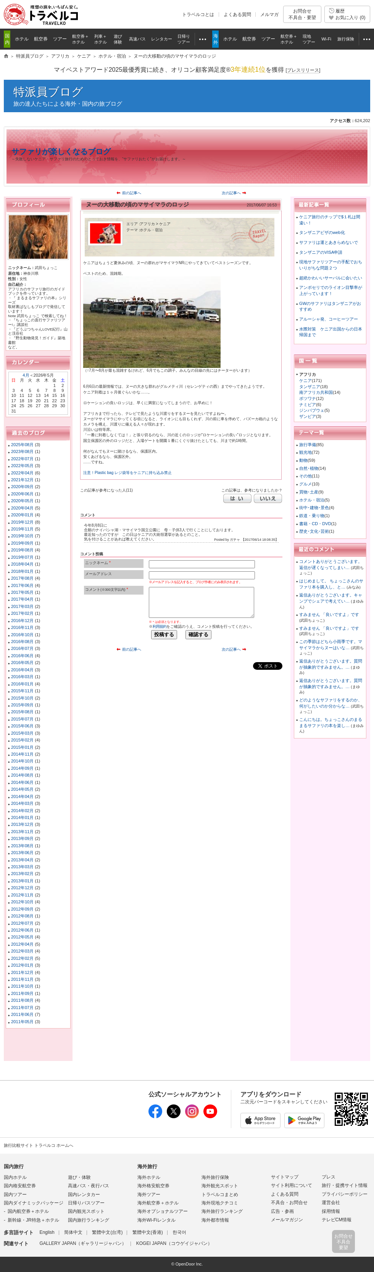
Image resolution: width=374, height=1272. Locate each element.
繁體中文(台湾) (107, 1232)
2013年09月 (22, 838)
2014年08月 (22, 775)
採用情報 (331, 1211)
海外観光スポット (220, 1185)
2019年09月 (22, 543)
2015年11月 (22, 690)
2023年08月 (22, 451)
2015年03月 (22, 733)
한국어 (179, 1232)
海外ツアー (148, 1194)
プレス (328, 1177)
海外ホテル (148, 1177)
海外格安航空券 (153, 1185)
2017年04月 (22, 599)
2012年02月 (22, 958)
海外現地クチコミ (220, 1203)
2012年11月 (22, 895)
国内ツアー (15, 1194)
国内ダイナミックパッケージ (33, 1203)
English (46, 1232)
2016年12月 (22, 620)
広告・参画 (282, 1211)
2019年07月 (22, 557)
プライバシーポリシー (345, 1194)
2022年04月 (22, 473)
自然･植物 (308, 468)
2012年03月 (22, 951)
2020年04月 (22, 508)
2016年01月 (22, 684)
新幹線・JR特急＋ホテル (33, 1220)
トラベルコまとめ (220, 1194)
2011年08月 (22, 1000)
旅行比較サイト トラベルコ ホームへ (38, 1145)
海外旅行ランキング (222, 1211)
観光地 (305, 452)
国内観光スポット (86, 1211)
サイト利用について (291, 1185)
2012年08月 (22, 916)
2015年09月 (22, 705)
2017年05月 (22, 592)
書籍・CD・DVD (315, 523)
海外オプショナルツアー (162, 1211)
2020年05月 (22, 500)
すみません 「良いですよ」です (329, 614)
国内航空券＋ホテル (28, 1211)
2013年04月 (22, 860)
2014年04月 (22, 796)
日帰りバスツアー (86, 1203)
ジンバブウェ (311, 410)
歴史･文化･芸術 (314, 531)
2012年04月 (22, 944)
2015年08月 (22, 711)
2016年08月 (22, 641)
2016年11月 (22, 627)
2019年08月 (22, 550)
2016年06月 (22, 655)
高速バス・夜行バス (88, 1185)
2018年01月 (22, 571)
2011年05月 (22, 1021)
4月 (26, 375)
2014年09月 (22, 768)
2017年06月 (22, 585)
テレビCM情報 (337, 1219)
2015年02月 (22, 740)
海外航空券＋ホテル (158, 1203)
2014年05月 (22, 789)
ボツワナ (307, 398)
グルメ (305, 484)
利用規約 (159, 626)
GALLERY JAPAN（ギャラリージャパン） (82, 1243)
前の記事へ (131, 193)
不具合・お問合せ (289, 1202)
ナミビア (307, 404)
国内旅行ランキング (88, 1220)
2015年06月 (22, 726)
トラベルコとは (198, 14)
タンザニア (309, 386)
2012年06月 (22, 930)
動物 (303, 460)
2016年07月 (22, 648)
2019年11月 (22, 529)
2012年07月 (22, 923)
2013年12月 (22, 824)
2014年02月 (22, 810)
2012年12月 (22, 887)
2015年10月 (22, 698)
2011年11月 (22, 979)
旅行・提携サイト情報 (345, 1185)
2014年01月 (22, 817)
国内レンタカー (84, 1194)
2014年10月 (22, 761)
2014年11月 (22, 754)
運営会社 (331, 1202)
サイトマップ (284, 1177)
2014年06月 (22, 782)
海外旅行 (147, 1166)
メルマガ (269, 14)
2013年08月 (22, 845)
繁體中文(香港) (147, 1232)
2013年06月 (22, 852)
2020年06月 (22, 494)
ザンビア (307, 416)
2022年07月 (22, 458)
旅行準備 (307, 444)
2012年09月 (22, 909)
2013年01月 (22, 881)
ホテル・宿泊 (311, 500)
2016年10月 (22, 634)
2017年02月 (22, 613)
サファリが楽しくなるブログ (61, 151)
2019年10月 (22, 536)
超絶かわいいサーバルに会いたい (330, 278)
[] (303, 70)
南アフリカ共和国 (316, 392)
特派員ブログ (48, 91)
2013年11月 (22, 831)
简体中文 (73, 1232)
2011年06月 (22, 1014)
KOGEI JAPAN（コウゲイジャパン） (174, 1243)
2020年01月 (22, 515)
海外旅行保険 (215, 1177)
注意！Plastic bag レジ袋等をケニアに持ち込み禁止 (127, 473)
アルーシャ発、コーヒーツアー (328, 319)
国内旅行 (14, 1166)
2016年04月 (22, 669)
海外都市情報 (215, 1220)
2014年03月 (22, 803)
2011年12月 (22, 972)
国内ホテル (15, 1177)
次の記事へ (231, 193)
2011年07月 (22, 1007)
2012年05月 (22, 937)
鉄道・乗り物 (311, 515)
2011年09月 (22, 993)
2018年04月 (22, 564)
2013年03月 (22, 866)
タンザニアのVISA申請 (321, 252)
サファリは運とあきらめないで (328, 242)
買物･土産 (308, 492)
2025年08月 (22, 444)
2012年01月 (22, 965)
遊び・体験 (79, 1177)
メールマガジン (287, 1219)
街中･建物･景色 (314, 507)
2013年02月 (22, 873)
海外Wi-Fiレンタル (156, 1220)
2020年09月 (22, 486)
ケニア (305, 380)
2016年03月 (22, 676)
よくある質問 (237, 14)
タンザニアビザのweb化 (322, 232)
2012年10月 (22, 902)
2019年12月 (22, 522)
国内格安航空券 (20, 1185)
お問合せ (302, 14)
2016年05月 (22, 662)
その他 (305, 476)
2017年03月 (22, 606)
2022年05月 (22, 465)
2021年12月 (22, 479)
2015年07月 (22, 719)
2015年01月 (22, 747)
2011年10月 (22, 986)
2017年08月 (22, 578)
